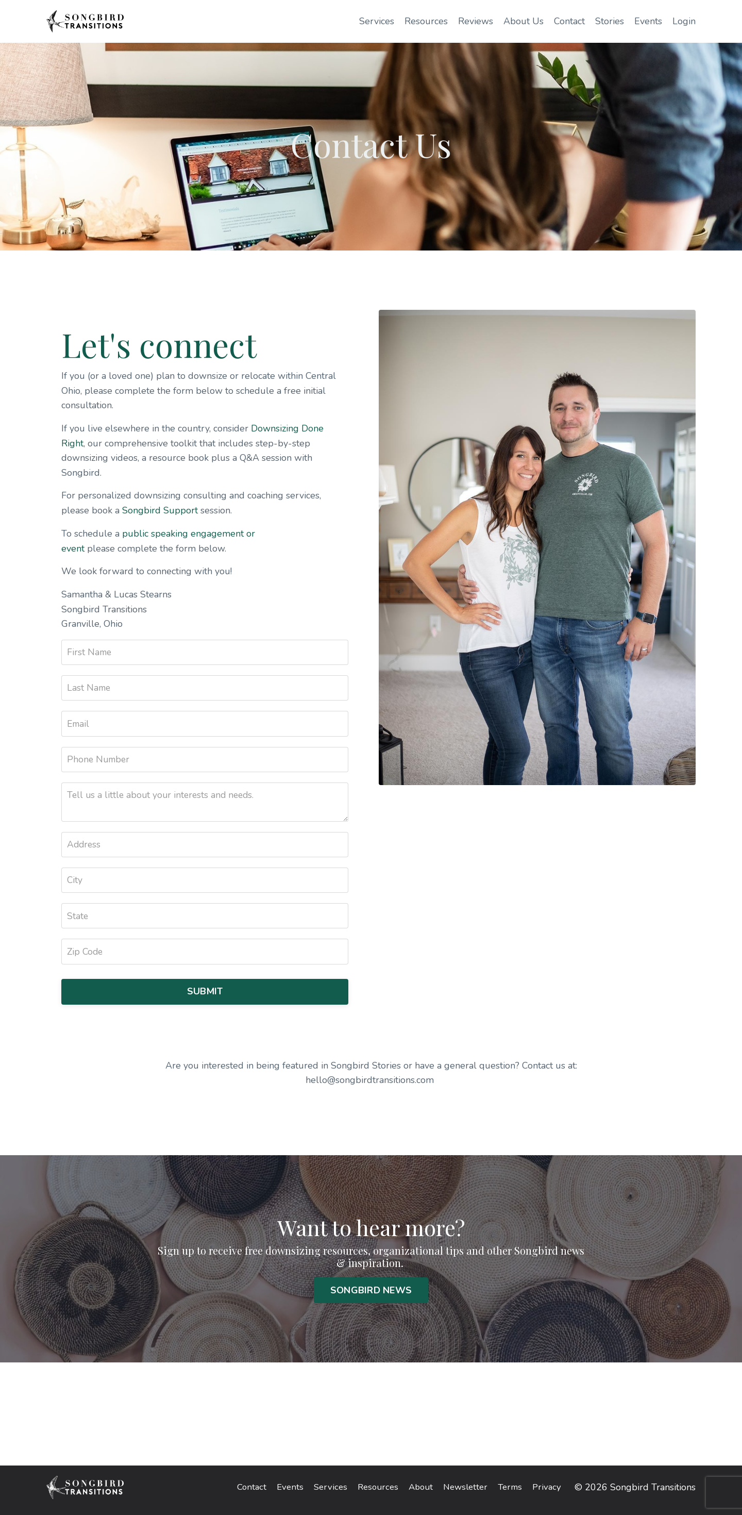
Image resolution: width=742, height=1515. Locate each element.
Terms (511, 1493)
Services (376, 21)
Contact (569, 21)
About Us (523, 21)
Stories (609, 21)
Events (648, 21)
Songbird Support (160, 511)
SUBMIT (205, 996)
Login (684, 21)
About (416, 1493)
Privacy (549, 1493)
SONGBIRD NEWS (371, 1296)
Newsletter (463, 1493)
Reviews (475, 21)
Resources (426, 21)
